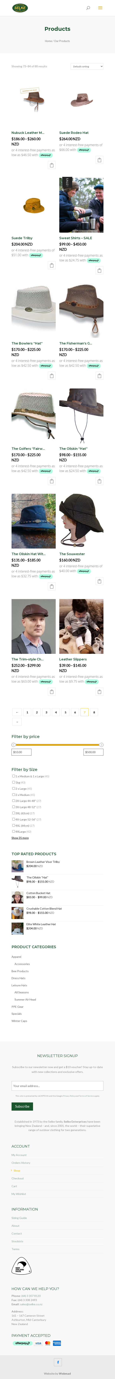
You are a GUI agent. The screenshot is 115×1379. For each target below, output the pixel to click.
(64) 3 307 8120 (31, 1295)
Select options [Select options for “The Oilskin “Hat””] (99, 481)
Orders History (21, 1162)
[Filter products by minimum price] (21, 752)
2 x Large (24, 788)
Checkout (18, 1178)
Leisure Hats (19, 985)
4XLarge (23, 831)
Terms (15, 1249)
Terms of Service (86, 1096)
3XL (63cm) (25, 813)
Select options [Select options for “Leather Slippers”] (99, 692)
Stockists (17, 1241)
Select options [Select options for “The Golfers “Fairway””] (52, 481)
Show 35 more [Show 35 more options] (20, 837)
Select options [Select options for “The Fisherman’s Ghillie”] (99, 376)
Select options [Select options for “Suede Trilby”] (52, 265)
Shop (17, 1170)
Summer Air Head (25, 999)
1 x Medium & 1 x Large (32, 776)
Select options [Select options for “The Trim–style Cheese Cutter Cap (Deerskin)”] (52, 692)
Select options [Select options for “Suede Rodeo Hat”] (99, 160)
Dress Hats (18, 978)
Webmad (65, 1373)
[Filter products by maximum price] (93, 752)
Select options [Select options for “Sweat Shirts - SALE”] (99, 270)
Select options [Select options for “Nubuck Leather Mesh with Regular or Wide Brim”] (52, 165)
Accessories (22, 964)
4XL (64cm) (25, 825)
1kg (20, 782)
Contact (17, 1233)
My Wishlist (19, 1194)
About (15, 1225)
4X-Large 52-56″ (28, 819)
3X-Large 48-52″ (28, 807)
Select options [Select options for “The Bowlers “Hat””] (52, 376)
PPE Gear (17, 1006)
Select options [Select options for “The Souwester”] (99, 581)
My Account (19, 1155)
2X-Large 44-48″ (28, 801)
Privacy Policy (69, 1096)
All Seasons (22, 992)
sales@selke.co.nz (31, 1304)
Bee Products (20, 971)
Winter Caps (19, 1021)
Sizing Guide (19, 1218)
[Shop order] (87, 66)
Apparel (16, 956)
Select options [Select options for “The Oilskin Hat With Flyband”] (52, 586)
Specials (17, 1013)
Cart (14, 1186)
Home (48, 41)
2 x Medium (25, 795)
